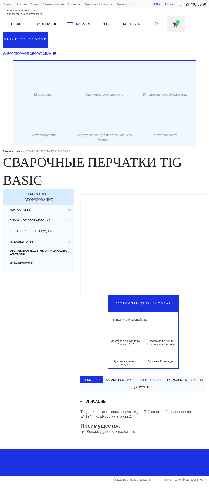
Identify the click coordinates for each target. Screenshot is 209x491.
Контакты (132, 23)
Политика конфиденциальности (185, 479)
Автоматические (53, 4)
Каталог (83, 23)
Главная (18, 23)
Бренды (106, 23)
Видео (35, 4)
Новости (21, 4)
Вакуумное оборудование (30, 220)
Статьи (7, 4)
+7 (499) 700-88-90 (192, 4)
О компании (46, 23)
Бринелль (74, 4)
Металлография (22, 241)
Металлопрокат (22, 263)
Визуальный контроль (98, 4)
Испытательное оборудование (34, 231)
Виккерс (122, 4)
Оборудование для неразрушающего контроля (39, 252)
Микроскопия (20, 209)
